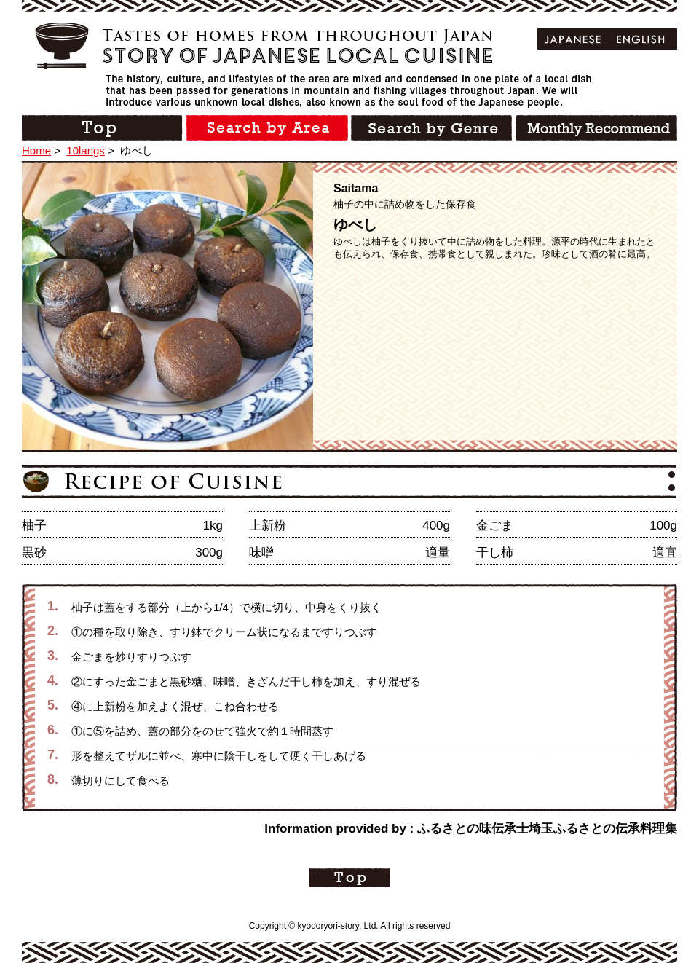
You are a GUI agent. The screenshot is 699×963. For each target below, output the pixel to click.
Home (36, 150)
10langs (85, 150)
